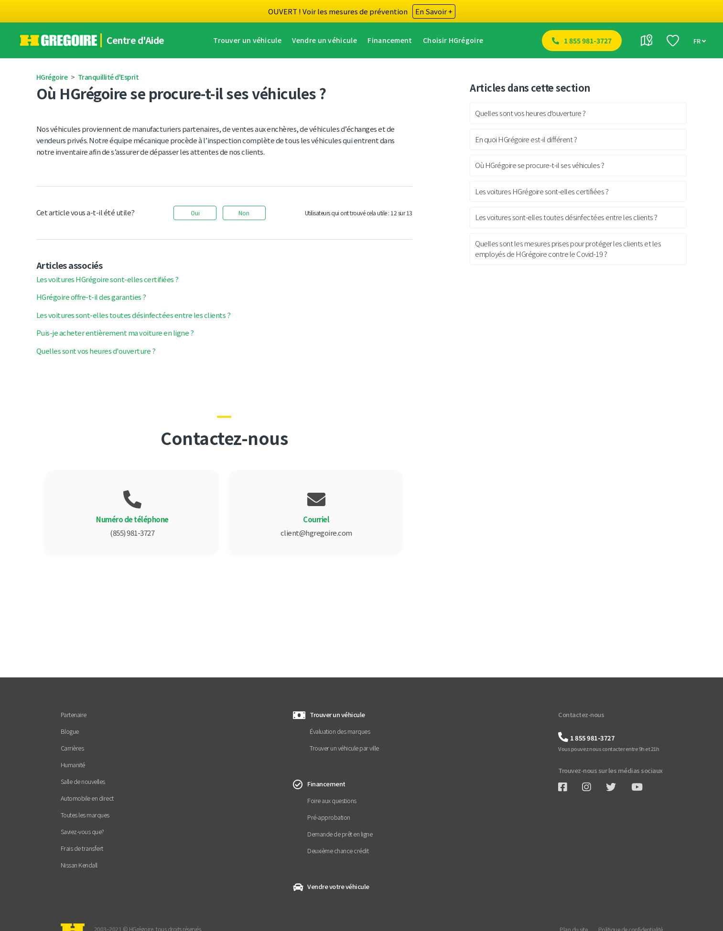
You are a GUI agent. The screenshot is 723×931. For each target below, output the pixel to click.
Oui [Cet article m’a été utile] (195, 213)
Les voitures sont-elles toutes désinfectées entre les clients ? (133, 315)
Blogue (70, 731)
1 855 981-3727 (588, 40)
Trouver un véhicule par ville (344, 747)
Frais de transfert (82, 848)
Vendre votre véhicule (338, 886)
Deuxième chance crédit (337, 850)
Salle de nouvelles (83, 781)
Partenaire (73, 714)
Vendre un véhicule (326, 40)
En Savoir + (434, 11)
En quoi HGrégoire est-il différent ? (526, 139)
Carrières (72, 747)
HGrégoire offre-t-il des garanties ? (91, 297)
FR (699, 41)
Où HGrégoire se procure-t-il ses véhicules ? (539, 165)
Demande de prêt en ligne (339, 833)
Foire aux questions (331, 800)
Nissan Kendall (79, 864)
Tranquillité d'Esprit (108, 77)
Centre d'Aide (138, 40)
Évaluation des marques (340, 731)
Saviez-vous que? (82, 831)
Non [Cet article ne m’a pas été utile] (243, 213)
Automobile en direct (87, 798)
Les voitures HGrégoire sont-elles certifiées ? (107, 279)
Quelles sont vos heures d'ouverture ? (96, 351)
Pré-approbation (328, 817)
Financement (392, 40)
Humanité (73, 764)
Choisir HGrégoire (455, 40)
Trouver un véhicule (250, 40)
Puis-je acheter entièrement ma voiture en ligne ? (115, 333)
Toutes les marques (85, 814)
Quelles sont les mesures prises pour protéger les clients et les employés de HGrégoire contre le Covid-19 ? (568, 248)
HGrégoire (52, 77)
